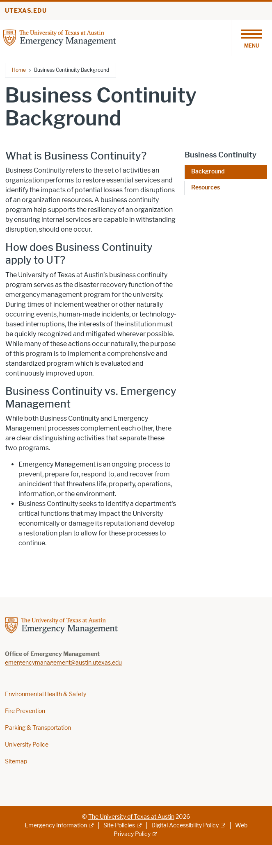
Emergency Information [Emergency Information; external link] (56, 825)
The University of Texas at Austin (131, 816)
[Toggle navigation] (251, 38)
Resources (205, 187)
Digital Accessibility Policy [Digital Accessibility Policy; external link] (185, 825)
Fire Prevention (25, 711)
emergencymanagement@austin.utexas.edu (63, 662)
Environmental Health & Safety (45, 694)
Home (19, 70)
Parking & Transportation (38, 727)
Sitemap (16, 761)
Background (207, 171)
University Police (26, 744)
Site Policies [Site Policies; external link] (119, 825)
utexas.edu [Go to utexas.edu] (26, 10)
